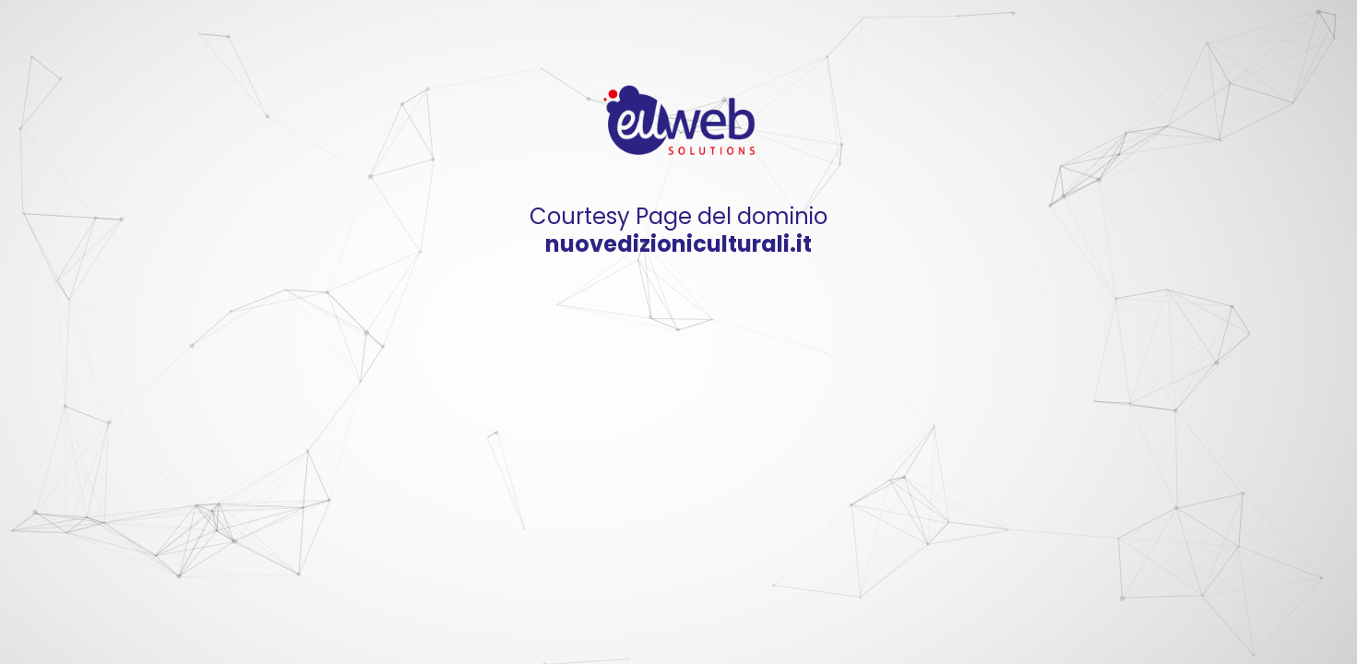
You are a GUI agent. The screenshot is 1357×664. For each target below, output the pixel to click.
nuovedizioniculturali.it (678, 244)
